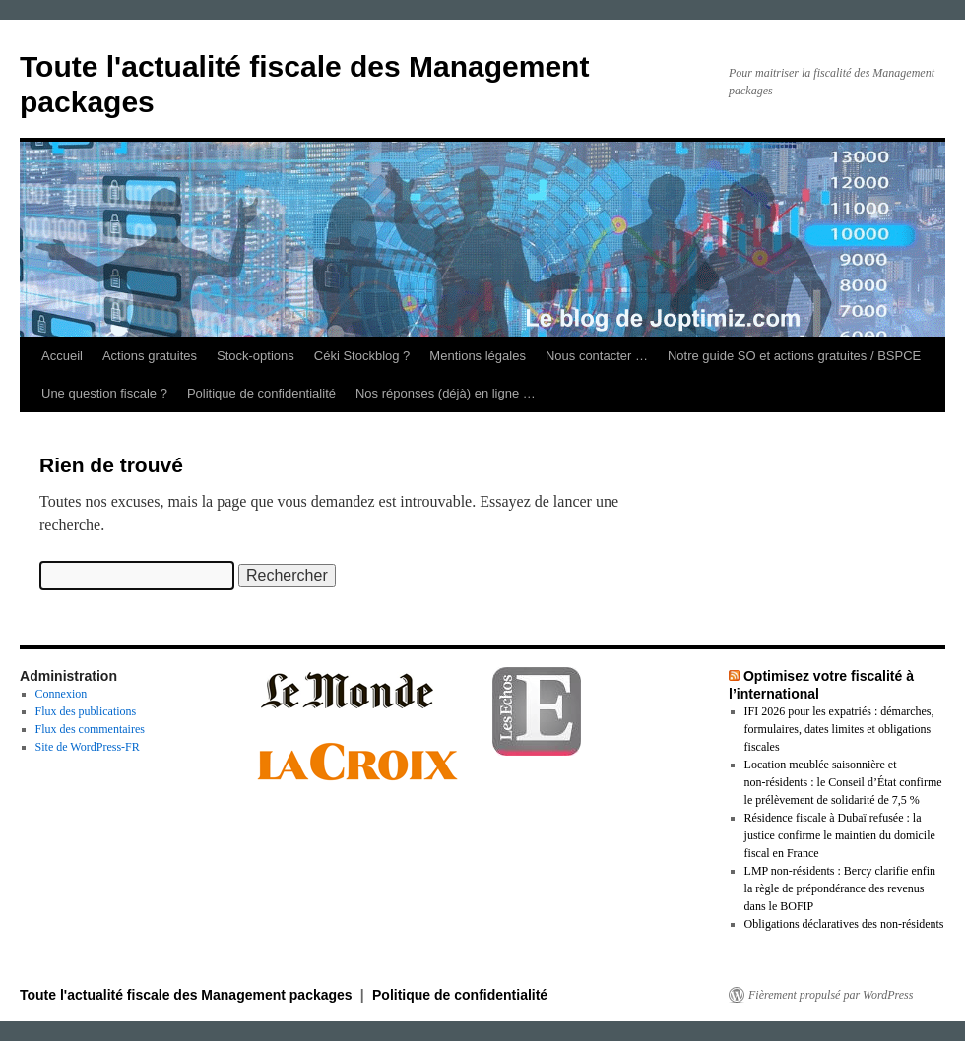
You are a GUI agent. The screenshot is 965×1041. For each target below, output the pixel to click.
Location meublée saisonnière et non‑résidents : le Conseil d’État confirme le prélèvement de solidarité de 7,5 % (843, 782)
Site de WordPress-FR (87, 747)
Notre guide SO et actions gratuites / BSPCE (794, 355)
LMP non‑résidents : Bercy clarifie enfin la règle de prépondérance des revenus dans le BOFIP (840, 888)
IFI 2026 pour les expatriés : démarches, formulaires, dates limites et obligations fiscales (839, 729)
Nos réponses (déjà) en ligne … (445, 393)
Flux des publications (86, 711)
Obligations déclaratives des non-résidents (844, 924)
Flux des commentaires (90, 729)
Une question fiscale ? (104, 393)
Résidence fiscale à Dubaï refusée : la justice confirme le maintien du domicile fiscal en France (839, 835)
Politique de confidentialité (261, 393)
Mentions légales (477, 355)
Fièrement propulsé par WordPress (830, 995)
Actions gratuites (149, 355)
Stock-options (255, 355)
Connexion (61, 694)
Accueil (62, 355)
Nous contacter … (597, 355)
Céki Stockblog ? (362, 355)
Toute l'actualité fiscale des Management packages (188, 995)
